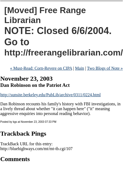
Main (79, 68)
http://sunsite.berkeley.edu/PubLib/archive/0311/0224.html (50, 94)
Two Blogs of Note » (105, 68)
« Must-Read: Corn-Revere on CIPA (41, 68)
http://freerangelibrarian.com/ (63, 52)
